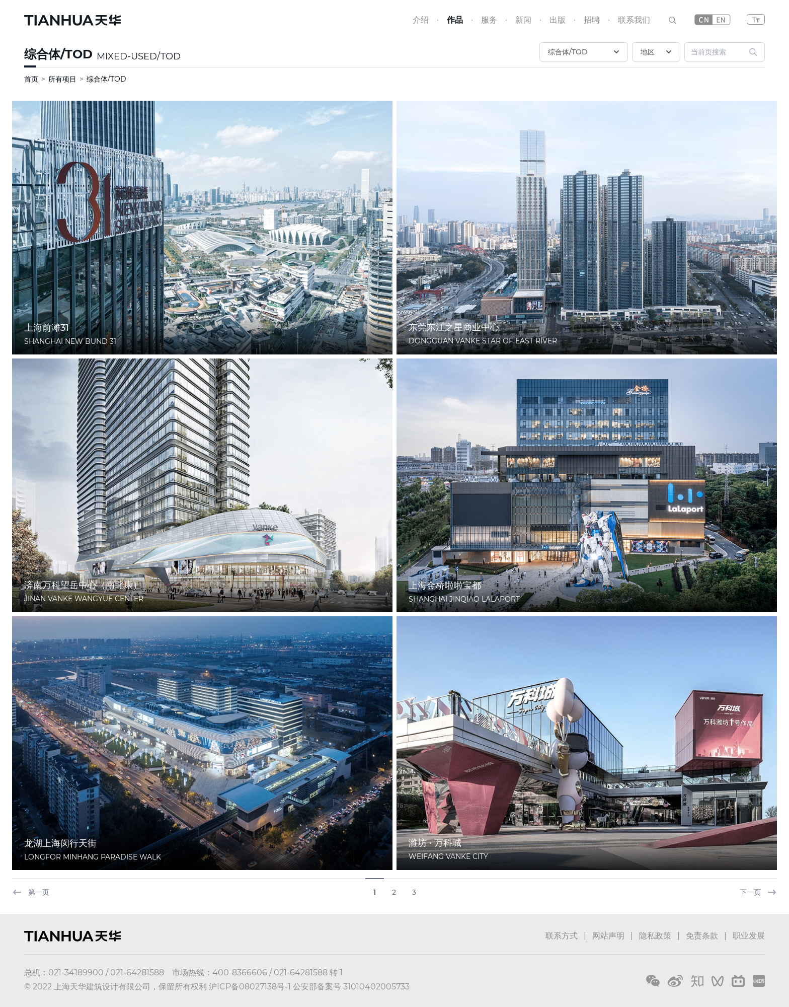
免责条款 (702, 936)
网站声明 (608, 936)
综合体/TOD (58, 54)
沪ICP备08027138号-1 (250, 986)
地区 (657, 52)
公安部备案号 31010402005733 (351, 986)
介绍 (421, 20)
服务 (489, 20)
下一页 (758, 892)
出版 (557, 20)
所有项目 (62, 79)
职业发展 (749, 936)
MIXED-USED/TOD (139, 56)
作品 (455, 20)
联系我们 (634, 20)
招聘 (592, 20)
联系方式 (561, 936)
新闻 (523, 20)
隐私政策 (655, 936)
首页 (31, 79)
